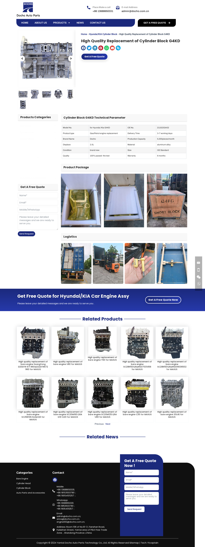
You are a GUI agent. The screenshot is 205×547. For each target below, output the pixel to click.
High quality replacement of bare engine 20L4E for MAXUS (172, 417)
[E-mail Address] (117, 7)
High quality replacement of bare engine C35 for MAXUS (137, 417)
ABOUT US (41, 22)
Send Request (26, 233)
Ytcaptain (152, 543)
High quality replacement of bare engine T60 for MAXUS (102, 360)
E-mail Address (130, 7)
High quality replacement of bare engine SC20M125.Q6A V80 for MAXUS (102, 418)
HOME (24, 22)
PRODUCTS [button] (61, 23)
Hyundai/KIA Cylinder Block (103, 34)
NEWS (80, 22)
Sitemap (134, 543)
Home (84, 34)
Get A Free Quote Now (163, 300)
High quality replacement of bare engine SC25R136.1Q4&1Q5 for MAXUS (33, 418)
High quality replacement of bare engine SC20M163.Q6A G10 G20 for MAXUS (67, 418)
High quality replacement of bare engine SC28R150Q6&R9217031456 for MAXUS (137, 365)
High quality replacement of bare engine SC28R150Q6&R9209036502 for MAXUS (171, 365)
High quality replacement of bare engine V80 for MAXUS (68, 364)
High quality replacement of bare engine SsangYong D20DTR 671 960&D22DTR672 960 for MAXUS (33, 366)
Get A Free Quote (98, 57)
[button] (22, 58)
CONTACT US (97, 22)
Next (107, 429)
